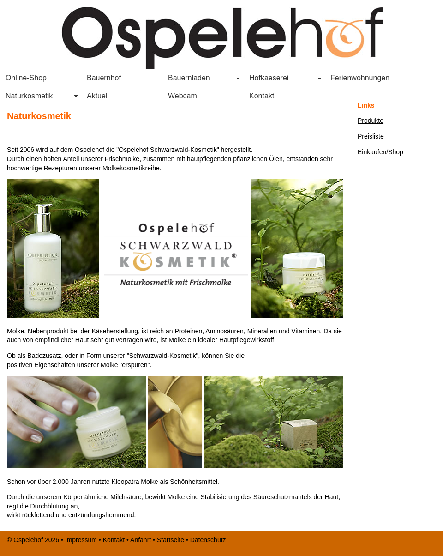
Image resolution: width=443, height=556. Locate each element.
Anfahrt (140, 540)
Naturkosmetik (29, 96)
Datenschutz (208, 540)
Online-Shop (26, 78)
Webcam (182, 96)
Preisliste (371, 136)
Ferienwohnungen (359, 78)
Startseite (170, 540)
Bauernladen (186, 79)
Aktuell (98, 96)
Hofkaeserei (268, 78)
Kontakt (261, 96)
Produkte (370, 120)
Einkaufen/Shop (380, 152)
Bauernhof (104, 78)
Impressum (81, 540)
